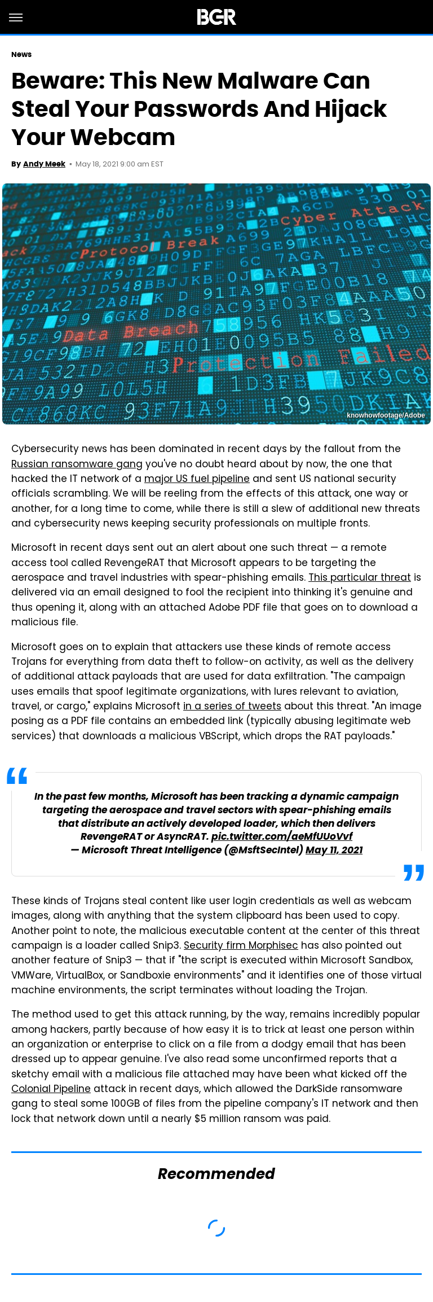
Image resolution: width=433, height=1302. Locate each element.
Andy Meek (44, 164)
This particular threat (359, 578)
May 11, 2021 (334, 851)
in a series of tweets (232, 707)
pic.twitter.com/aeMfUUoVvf (281, 837)
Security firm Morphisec (241, 946)
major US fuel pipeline (197, 480)
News (21, 54)
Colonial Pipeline (51, 1090)
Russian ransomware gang (77, 465)
